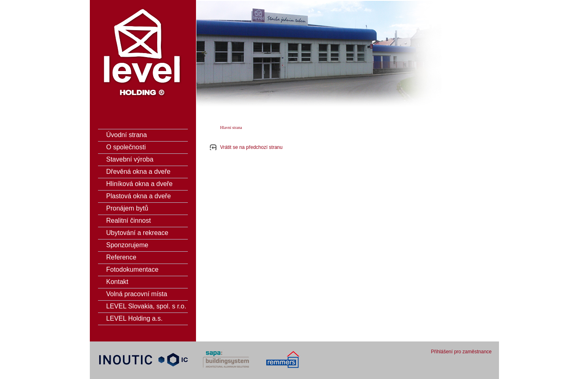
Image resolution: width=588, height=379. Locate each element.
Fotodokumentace (132, 269)
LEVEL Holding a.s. (134, 318)
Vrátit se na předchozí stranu (251, 147)
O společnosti (126, 147)
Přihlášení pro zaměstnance (461, 352)
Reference (121, 257)
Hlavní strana (231, 127)
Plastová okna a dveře (138, 196)
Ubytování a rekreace (137, 232)
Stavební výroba (130, 159)
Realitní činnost (128, 220)
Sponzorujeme (127, 245)
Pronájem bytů (127, 208)
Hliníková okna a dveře (139, 183)
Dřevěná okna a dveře (138, 171)
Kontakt (117, 281)
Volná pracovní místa (136, 293)
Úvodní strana (126, 134)
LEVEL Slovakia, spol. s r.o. (146, 306)
